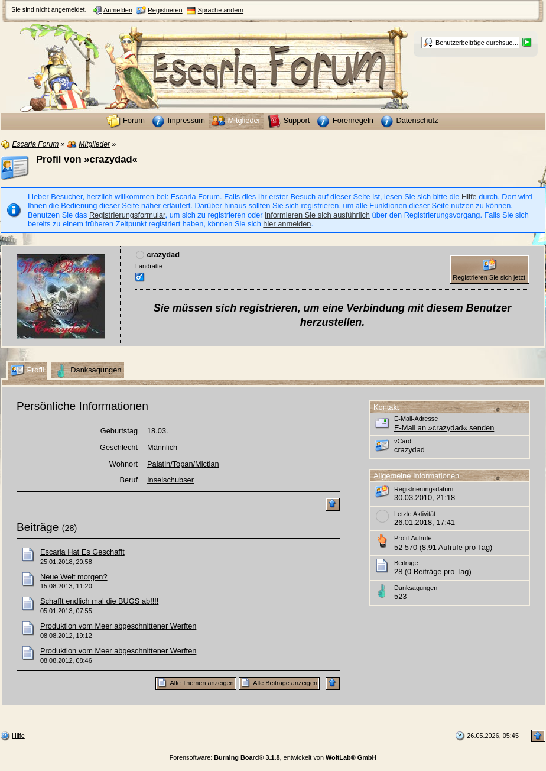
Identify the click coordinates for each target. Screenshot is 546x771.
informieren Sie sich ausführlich (317, 214)
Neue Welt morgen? (74, 576)
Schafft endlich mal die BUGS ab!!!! (99, 601)
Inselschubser (170, 479)
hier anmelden (287, 223)
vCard (402, 441)
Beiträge (37, 527)
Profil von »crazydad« (87, 159)
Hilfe (469, 196)
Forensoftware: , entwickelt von (273, 757)
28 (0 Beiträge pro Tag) (433, 571)
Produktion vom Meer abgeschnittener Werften (118, 625)
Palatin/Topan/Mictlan (183, 463)
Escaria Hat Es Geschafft (82, 552)
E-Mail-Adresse (416, 418)
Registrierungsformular (127, 214)
